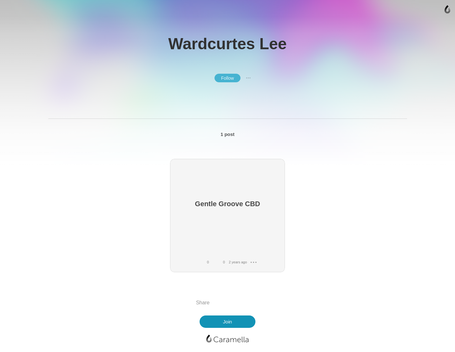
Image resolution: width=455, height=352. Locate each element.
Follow (227, 78)
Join (227, 321)
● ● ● (248, 78)
